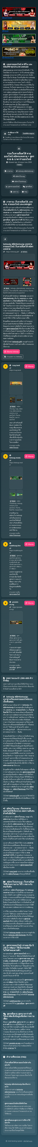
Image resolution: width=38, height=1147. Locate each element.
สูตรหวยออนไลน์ (12, 186)
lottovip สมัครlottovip (24, 171)
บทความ (14, 192)
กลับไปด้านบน (27, 1141)
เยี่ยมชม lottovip (11, 352)
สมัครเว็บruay (19, 176)
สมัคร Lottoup (12, 92)
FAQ (24, 192)
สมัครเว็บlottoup (19, 181)
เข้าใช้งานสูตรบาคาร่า (23, 117)
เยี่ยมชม (30, 366)
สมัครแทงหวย (8, 70)
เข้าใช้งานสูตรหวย (22, 104)
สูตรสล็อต (27, 186)
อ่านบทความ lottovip (13, 357)
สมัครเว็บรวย (7, 80)
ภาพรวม (9, 171)
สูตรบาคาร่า (21, 107)
